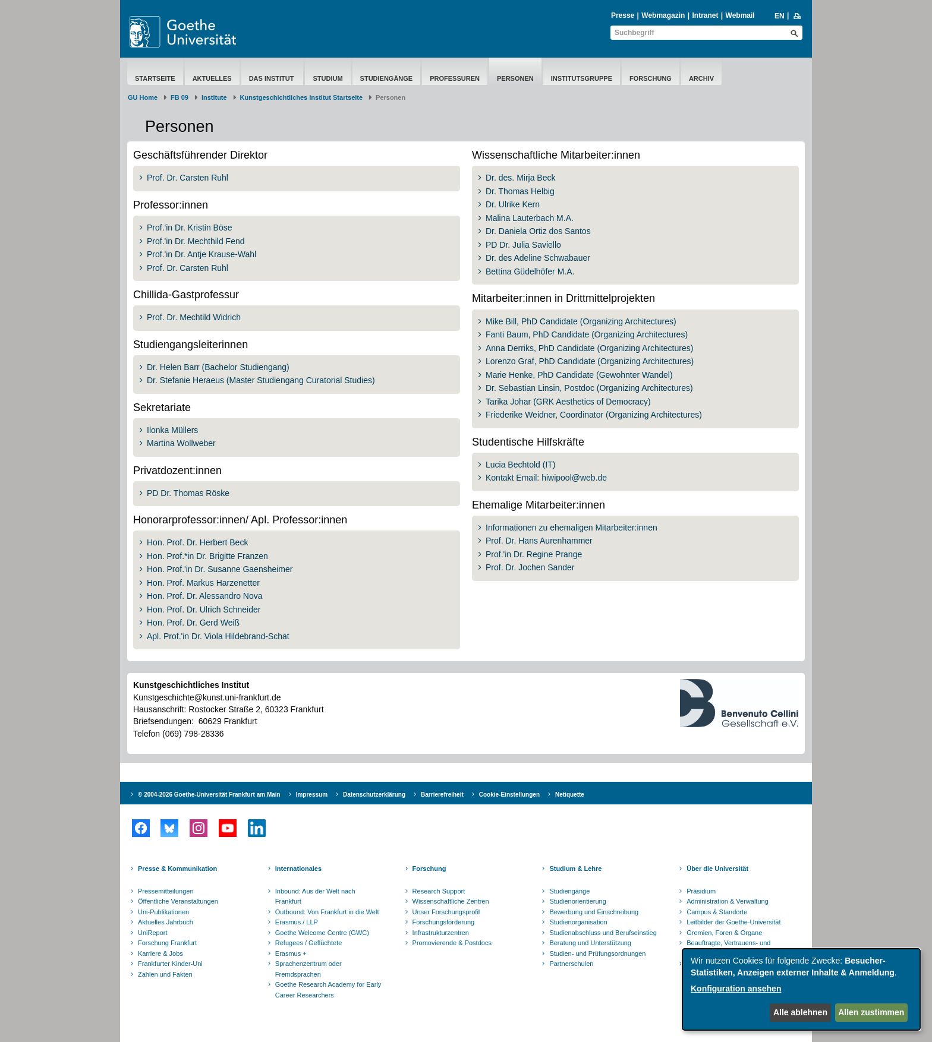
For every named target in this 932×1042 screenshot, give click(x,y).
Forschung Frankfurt (167, 942)
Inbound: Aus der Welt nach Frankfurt (315, 896)
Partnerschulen (571, 963)
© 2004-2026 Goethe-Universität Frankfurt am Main (209, 794)
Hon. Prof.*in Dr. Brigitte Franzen (207, 556)
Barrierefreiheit (442, 794)
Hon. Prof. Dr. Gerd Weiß (193, 622)
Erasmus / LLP (296, 922)
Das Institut (272, 78)
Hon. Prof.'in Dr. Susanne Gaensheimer (219, 569)
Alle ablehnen (800, 1012)
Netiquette (569, 794)
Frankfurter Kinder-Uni (170, 963)
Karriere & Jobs (160, 953)
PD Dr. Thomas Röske (188, 493)
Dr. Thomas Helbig (520, 191)
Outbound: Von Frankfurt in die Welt (327, 911)
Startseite (155, 78)
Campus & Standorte (717, 911)
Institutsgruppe (581, 78)
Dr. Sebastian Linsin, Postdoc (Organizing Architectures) (589, 388)
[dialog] (801, 989)
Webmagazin (663, 15)
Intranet (705, 15)
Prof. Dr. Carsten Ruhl (187, 177)
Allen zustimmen (871, 1012)
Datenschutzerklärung (374, 794)
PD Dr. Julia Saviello (523, 245)
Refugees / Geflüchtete (308, 942)
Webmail (740, 15)
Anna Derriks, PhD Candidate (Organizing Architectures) (589, 348)
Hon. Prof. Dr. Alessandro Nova (205, 596)
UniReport (153, 932)
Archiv (701, 78)
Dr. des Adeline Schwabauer (538, 258)
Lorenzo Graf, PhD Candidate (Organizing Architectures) (590, 361)
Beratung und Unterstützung (590, 942)
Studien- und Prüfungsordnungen (597, 953)
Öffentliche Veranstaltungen (178, 901)
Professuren (455, 78)
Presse (622, 15)
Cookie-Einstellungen (509, 794)
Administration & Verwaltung (728, 901)
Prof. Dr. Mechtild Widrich (194, 317)
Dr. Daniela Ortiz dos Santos (538, 231)
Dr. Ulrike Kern (513, 204)
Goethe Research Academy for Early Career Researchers (328, 990)
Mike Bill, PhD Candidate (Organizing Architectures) (581, 321)
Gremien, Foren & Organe (724, 932)
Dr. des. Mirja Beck (520, 177)
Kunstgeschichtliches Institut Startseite (301, 97)
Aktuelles (212, 78)
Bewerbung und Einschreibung (593, 911)
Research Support (439, 891)
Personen (515, 78)
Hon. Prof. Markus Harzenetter (203, 583)
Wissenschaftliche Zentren (451, 901)
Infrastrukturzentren (441, 932)
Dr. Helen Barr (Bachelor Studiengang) (218, 367)
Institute (214, 97)
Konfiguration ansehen (736, 988)
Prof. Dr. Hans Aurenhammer (539, 540)
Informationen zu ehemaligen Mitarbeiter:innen (571, 527)
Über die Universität (717, 868)
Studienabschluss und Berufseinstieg (602, 932)
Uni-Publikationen (163, 911)
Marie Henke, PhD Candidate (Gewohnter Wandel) (579, 375)
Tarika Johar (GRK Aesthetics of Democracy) (568, 401)
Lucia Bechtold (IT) (521, 464)
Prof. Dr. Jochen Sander (530, 567)
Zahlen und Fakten (165, 974)
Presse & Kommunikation (177, 868)
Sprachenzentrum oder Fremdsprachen (308, 969)
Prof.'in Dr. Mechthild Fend (196, 241)
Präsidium (701, 891)
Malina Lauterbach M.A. (530, 218)
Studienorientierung (577, 901)
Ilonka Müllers (172, 430)
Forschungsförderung (444, 922)
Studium (327, 78)
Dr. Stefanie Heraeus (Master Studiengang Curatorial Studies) (261, 380)
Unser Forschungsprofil (446, 911)
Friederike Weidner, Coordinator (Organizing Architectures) (594, 414)
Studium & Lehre (575, 868)
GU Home (143, 97)
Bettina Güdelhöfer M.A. (530, 271)
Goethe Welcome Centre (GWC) (322, 932)
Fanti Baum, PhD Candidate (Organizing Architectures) (587, 334)
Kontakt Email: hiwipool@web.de (546, 477)
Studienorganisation (578, 922)
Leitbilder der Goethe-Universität (733, 922)
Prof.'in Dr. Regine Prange (534, 554)
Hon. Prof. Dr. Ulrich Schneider (203, 609)
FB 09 (179, 97)
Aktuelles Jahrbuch (165, 922)
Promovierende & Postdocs (452, 942)
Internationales (298, 868)
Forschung (650, 78)
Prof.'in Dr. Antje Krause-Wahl (201, 254)
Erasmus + (291, 953)
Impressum (312, 794)
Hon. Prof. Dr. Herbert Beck (197, 542)
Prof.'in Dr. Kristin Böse (189, 227)
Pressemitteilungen (166, 891)
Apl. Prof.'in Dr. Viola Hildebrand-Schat (218, 636)
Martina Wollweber (181, 443)
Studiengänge (386, 78)
